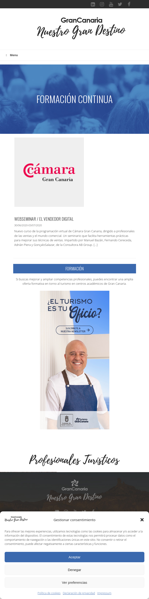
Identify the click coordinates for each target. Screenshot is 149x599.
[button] (142, 519)
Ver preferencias (74, 582)
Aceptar (75, 557)
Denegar (74, 570)
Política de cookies (49, 593)
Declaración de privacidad (79, 593)
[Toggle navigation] (29, 31)
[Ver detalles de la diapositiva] (29, 501)
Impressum (104, 593)
